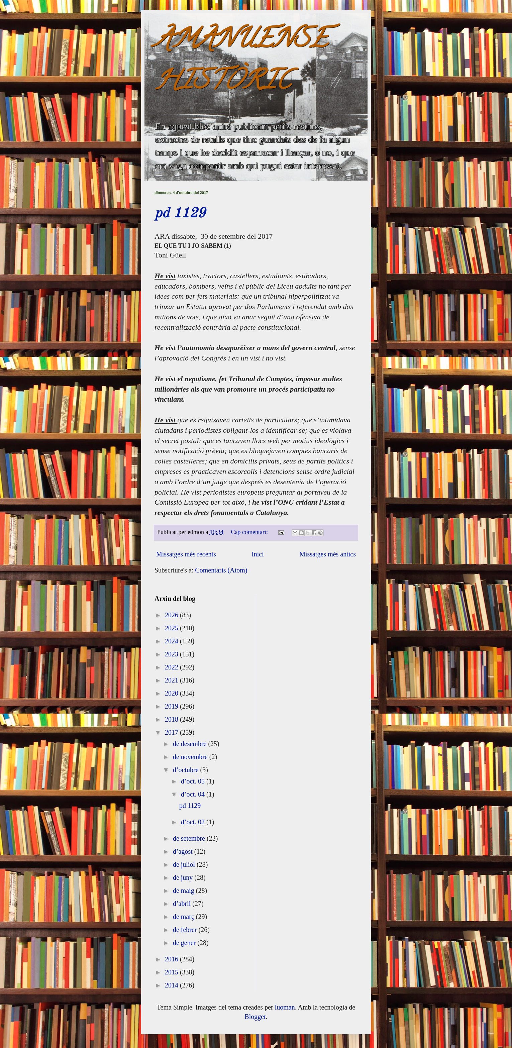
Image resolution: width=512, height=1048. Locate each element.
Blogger (255, 1016)
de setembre (190, 838)
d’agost (183, 851)
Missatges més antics (327, 554)
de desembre (190, 743)
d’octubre (186, 769)
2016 (172, 959)
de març (184, 916)
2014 (172, 985)
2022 (172, 667)
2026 (172, 615)
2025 (172, 628)
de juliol (185, 864)
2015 (172, 972)
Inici (257, 554)
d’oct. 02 (193, 822)
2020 (172, 693)
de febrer (186, 929)
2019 (172, 706)
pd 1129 (180, 214)
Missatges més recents (186, 554)
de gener (185, 942)
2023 (172, 654)
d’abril (182, 903)
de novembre (191, 756)
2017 (172, 732)
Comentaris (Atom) (221, 570)
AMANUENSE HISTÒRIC (241, 62)
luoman (285, 1007)
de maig (184, 890)
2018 (172, 719)
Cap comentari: (250, 532)
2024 (172, 641)
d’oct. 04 (193, 794)
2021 (172, 680)
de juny (183, 877)
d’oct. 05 (193, 781)
